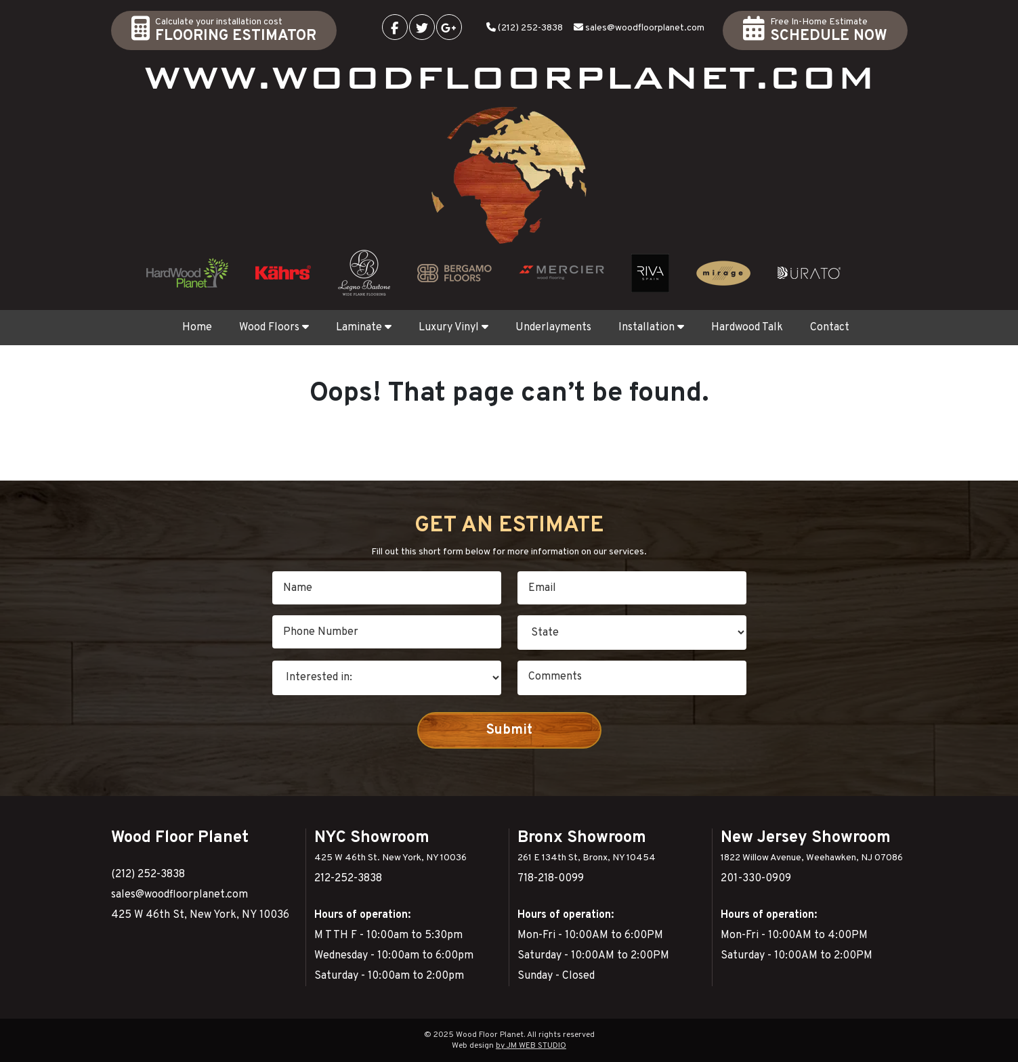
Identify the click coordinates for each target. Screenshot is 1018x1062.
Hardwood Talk (747, 327)
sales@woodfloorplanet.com (644, 28)
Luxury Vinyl (453, 327)
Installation (651, 327)
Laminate (363, 327)
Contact (829, 327)
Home (197, 327)
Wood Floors (274, 327)
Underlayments (553, 327)
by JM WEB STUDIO (531, 1045)
